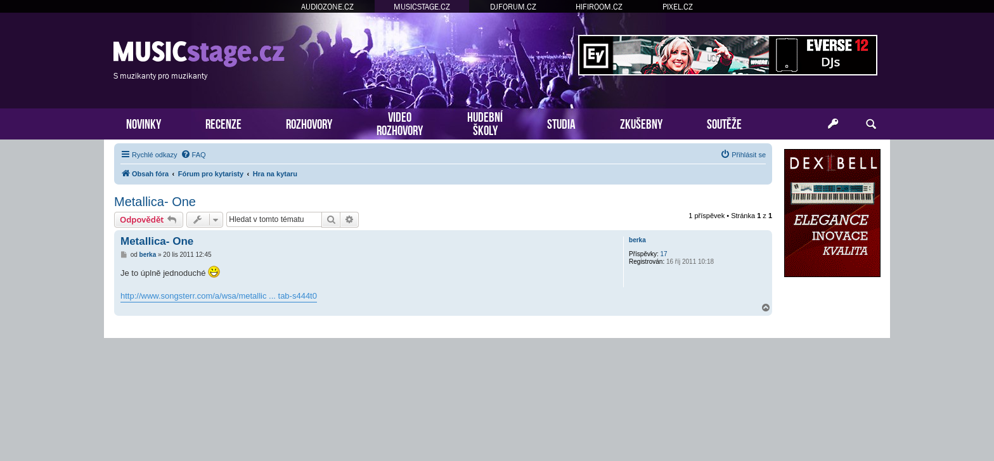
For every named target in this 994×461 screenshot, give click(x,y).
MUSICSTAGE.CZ (422, 6)
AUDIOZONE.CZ (327, 6)
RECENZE (223, 122)
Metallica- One (155, 202)
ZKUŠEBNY (641, 122)
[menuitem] (193, 154)
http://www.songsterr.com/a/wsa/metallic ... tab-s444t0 (218, 296)
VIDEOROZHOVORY (400, 122)
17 (664, 253)
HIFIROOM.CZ (599, 6)
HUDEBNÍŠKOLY (485, 122)
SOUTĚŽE (724, 122)
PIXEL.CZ (677, 6)
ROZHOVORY (309, 122)
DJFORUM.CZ (513, 6)
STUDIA (561, 122)
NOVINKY (143, 122)
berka (637, 240)
